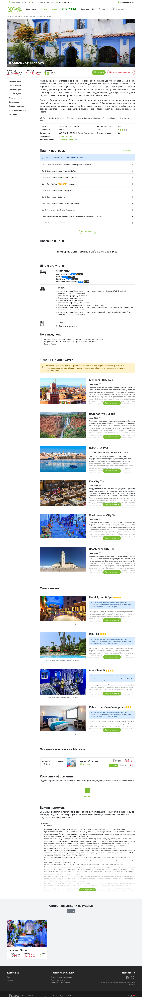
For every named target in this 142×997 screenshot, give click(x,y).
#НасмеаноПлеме (122, 980)
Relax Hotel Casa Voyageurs (66, 279)
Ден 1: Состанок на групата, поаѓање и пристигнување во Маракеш (87, 162)
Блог (94, 9)
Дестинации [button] (31, 9)
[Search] (122, 9)
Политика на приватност (60, 980)
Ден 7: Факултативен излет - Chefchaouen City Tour (87, 201)
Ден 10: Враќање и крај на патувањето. (87, 220)
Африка (24, 16)
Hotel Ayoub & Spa (63, 272)
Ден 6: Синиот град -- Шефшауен (87, 195)
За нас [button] (102, 9)
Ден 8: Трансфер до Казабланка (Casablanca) (87, 208)
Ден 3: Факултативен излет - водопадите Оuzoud (87, 175)
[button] (17, 2)
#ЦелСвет (132, 980)
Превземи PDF (87, 229)
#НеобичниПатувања (110, 980)
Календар (84, 9)
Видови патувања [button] (49, 9)
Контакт (10, 977)
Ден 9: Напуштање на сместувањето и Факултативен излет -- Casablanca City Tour (87, 214)
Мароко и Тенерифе (89, 759)
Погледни (113, 763)
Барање (99, 72)
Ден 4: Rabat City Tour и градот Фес (87, 182)
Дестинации (16, 16)
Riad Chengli (61, 276)
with (131, 992)
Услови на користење (59, 977)
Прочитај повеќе (112, 400)
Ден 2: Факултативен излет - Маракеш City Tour (87, 169)
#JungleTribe (100, 980)
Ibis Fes (59, 274)
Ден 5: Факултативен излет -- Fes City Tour (87, 188)
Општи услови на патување (61, 975)
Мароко (32, 16)
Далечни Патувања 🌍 (67, 137)
